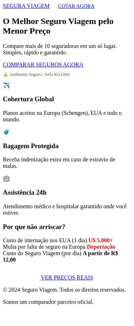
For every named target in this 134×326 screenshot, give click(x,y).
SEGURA (26, 6)
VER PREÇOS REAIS (67, 277)
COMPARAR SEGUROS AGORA (43, 65)
